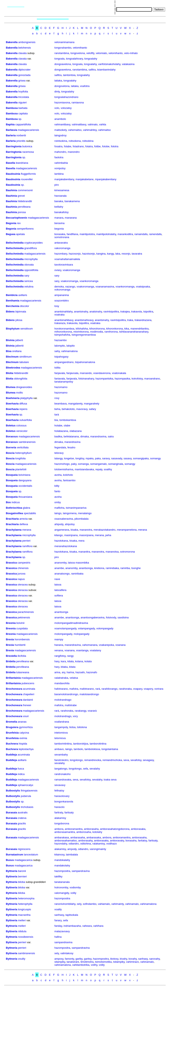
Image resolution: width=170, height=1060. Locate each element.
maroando (86, 373)
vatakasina (128, 64)
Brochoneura (14, 688)
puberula (26, 796)
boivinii (20, 622)
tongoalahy (90, 58)
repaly (98, 469)
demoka (59, 286)
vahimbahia (61, 162)
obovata (29, 264)
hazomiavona (62, 102)
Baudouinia (13, 173)
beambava (60, 403)
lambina (59, 173)
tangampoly (61, 727)
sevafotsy (136, 760)
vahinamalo (132, 903)
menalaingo (84, 513)
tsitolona (82, 727)
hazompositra (62, 870)
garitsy (87, 958)
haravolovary (61, 796)
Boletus (11, 425)
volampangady (86, 628)
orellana (16, 351)
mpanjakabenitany (106, 179)
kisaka (74, 529)
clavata (22, 53)
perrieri (26, 540)
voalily (58, 909)
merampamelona (127, 529)
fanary (58, 920)
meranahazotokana (65, 546)
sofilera (58, 595)
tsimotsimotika (103, 961)
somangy (155, 458)
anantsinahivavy (84, 320)
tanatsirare (73, 961)
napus (21, 579)
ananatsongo (62, 573)
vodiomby (75, 887)
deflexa (23, 524)
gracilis (22, 823)
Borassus (12, 436)
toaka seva (110, 779)
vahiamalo (104, 903)
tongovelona (77, 53)
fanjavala (59, 373)
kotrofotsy (137, 378)
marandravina (98, 436)
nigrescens (24, 849)
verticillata (23, 447)
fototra (114, 146)
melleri (22, 920)
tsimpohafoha (62, 334)
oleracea (23, 584)
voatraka (59, 314)
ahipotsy (70, 524)
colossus (21, 425)
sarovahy (154, 958)
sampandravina (81, 870)
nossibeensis (25, 936)
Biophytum (13, 328)
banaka (58, 201)
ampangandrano (64, 362)
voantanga (82, 650)
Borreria (11, 447)
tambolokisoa (92, 749)
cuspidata (22, 628)
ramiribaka (77, 573)
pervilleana (24, 206)
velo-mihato (131, 53)
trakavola (136, 311)
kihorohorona (97, 328)
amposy (59, 958)
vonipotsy (60, 168)
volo (56, 107)
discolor (24, 306)
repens (23, 409)
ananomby (60, 562)
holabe (58, 425)
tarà (56, 414)
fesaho (71, 447)
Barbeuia (11, 129)
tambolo (78, 749)
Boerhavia (12, 403)
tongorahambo (62, 47)
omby (57, 502)
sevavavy (59, 785)
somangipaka (141, 458)
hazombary (60, 253)
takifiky (58, 876)
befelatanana (71, 436)
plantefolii (20, 469)
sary (26, 275)
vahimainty (117, 903)
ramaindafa (141, 234)
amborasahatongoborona (114, 828)
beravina (59, 223)
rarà (97, 688)
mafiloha (59, 507)
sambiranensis (27, 441)
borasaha (130, 840)
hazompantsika (104, 378)
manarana (71, 217)
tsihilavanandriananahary (133, 331)
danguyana (24, 480)
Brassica (11, 562)
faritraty (58, 812)
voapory (148, 688)
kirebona (99, 568)
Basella (10, 162)
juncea (21, 573)
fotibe (97, 146)
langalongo (60, 768)
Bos (8, 502)
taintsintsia (69, 75)
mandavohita (61, 683)
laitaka (58, 80)
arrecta (23, 518)
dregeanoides (24, 387)
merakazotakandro (105, 529)
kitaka (64, 666)
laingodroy (60, 135)
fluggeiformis (28, 173)
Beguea (10, 234)
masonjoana (86, 535)
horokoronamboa (64, 328)
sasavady (116, 458)
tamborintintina (63, 743)
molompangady (63, 633)
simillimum (25, 356)
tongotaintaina (110, 749)
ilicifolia (22, 655)
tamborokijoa (80, 743)
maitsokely (60, 129)
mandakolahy (62, 865)
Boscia (10, 452)
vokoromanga (62, 289)
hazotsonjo (88, 253)
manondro (74, 151)
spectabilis (30, 513)
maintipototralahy (106, 234)
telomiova (60, 738)
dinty (57, 91)
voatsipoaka (143, 286)
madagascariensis (28, 129)
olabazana (75, 430)
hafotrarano (61, 688)
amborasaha (91, 828)
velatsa (74, 677)
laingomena (69, 513)
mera (81, 540)
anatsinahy (95, 311)
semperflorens (25, 228)
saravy (106, 458)
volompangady (105, 628)
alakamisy (60, 817)
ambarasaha (77, 837)
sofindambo (89, 903)
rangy (70, 655)
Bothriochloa (14, 507)
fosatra (58, 146)
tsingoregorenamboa (84, 334)
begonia (59, 228)
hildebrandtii (25, 201)
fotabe (67, 146)
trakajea (125, 311)
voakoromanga (71, 270)
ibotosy (114, 958)
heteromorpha (26, 898)
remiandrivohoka (112, 760)
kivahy (123, 958)
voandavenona (101, 373)
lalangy (58, 458)
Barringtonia (13, 146)
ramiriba (125, 568)
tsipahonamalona (85, 362)
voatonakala (119, 373)
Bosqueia (12, 474)
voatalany (95, 650)
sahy (57, 351)
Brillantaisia (13, 677)
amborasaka (138, 828)
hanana (58, 644)
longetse (69, 458)
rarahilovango (110, 688)
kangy (110, 253)
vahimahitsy (90, 129)
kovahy (133, 958)
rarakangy (80, 710)
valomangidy (61, 892)
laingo (58, 513)
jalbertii (19, 345)
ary (63, 672)
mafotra (73, 688)
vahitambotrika (80, 964)
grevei (21, 195)
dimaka (84, 436)
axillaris (22, 295)
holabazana (61, 430)
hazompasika (122, 378)
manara (58, 217)
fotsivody (111, 617)
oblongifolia (20, 378)
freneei (27, 705)
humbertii (20, 644)
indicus (16, 502)
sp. (20, 118)
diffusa (23, 403)
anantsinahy (81, 311)
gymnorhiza (26, 727)
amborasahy (85, 840)
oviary (57, 270)
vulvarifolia (25, 420)
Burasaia (11, 812)
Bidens (10, 311)
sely (79, 903)
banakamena (72, 201)
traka (130, 320)
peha (108, 535)
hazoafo (80, 672)
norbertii (21, 135)
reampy (58, 639)
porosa (22, 212)
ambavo (59, 749)
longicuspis (24, 909)
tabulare (24, 362)
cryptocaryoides (33, 242)
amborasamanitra (64, 831)
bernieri (22, 876)
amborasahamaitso (65, 840)
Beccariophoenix (16, 217)
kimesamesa (61, 190)
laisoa (57, 584)
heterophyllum (23, 452)
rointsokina (60, 140)
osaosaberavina (63, 518)
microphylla (31, 259)
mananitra (84, 551)
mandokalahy (62, 860)
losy (56, 306)
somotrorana (61, 237)
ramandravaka (62, 779)
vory (75, 716)
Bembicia (12, 295)
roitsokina (88, 140)
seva (126, 760)
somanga (83, 463)
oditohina (85, 843)
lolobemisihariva (63, 469)
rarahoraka (125, 688)
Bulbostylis (13, 790)
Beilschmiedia (14, 242)
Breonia (11, 622)
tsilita (57, 367)
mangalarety (75, 403)
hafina (58, 936)
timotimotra (87, 961)
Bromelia (11, 721)
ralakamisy (98, 843)
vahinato (93, 124)
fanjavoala (72, 373)
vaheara (87, 925)
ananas (22, 721)
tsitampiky (119, 961)
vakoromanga (62, 248)
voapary (137, 688)
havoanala (60, 195)
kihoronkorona (114, 328)
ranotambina (61, 53)
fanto (57, 491)
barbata (22, 107)
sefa (85, 768)
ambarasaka (93, 837)
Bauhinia (11, 190)
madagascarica (23, 860)
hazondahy (60, 843)
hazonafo (91, 672)
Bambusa (12, 107)
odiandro (74, 843)
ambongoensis (26, 42)
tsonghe (136, 568)
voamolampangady (65, 628)
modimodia (96, 331)
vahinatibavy (79, 124)
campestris (24, 562)
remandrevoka (92, 760)
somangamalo (98, 463)
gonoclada (24, 75)
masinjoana (71, 535)
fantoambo (69, 480)
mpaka (90, 458)
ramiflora (27, 546)
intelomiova (61, 732)
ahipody (59, 524)
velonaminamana (64, 42)
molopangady (81, 633)
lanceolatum (31, 854)
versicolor (22, 430)
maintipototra (87, 234)
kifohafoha (82, 328)
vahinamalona (69, 351)
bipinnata (20, 311)
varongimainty (98, 849)
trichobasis (27, 807)
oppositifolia (31, 270)
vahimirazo (132, 961)
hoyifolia (23, 91)
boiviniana (24, 474)
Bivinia (10, 340)
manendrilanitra (140, 328)
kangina (101, 253)
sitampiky (59, 961)
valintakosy (66, 953)
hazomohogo (62, 463)
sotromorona (127, 551)
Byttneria (11, 870)
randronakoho (62, 774)
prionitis (21, 140)
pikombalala (81, 518)
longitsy (79, 458)
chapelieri (28, 694)
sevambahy (61, 754)
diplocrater (24, 69)
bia (56, 420)
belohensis (24, 47)
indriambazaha (72, 925)
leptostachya (26, 749)
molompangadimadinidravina (71, 622)
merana (26, 529)
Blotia (9, 373)
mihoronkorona (63, 331)
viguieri (22, 102)
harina (70, 672)
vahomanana (89, 644)
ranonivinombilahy (64, 903)
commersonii (25, 190)
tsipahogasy (61, 356)
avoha (58, 474)
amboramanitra (73, 828)
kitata (70, 661)
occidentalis (25, 485)
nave (57, 579)
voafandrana (61, 721)
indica (21, 774)
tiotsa (72, 727)
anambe (59, 568)
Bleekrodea (13, 367)
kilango (58, 535)
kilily (57, 485)
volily (73, 892)
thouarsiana (25, 496)
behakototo (68, 409)
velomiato (101, 53)
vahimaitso (104, 129)
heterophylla (25, 903)
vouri (26, 716)
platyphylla (26, 398)
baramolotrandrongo (66, 694)
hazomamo (60, 387)
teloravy (59, 452)
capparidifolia (23, 124)
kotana (79, 661)
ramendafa (155, 234)
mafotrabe (71, 705)
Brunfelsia (12, 732)
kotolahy (97, 831)
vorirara (158, 688)
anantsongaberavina (92, 617)
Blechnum (12, 356)
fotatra (89, 146)
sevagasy (148, 760)
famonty (69, 958)
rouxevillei (27, 179)
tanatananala (62, 881)
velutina (28, 286)
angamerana (61, 529)
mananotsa (112, 551)
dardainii (28, 699)
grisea (21, 80)
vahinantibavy (62, 124)
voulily (21, 958)
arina (57, 672)
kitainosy (59, 854)
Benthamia (12, 300)
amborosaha (83, 831)
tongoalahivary (74, 58)
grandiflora (30, 248)
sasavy (127, 458)
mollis (19, 392)
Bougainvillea (14, 513)
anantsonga (86, 568)
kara (63, 661)
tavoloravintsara (63, 264)
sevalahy (59, 763)
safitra (92, 69)
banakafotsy (61, 212)
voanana (120, 644)
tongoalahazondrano (66, 97)
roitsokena (75, 140)
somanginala (115, 463)
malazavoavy (62, 931)
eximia (23, 738)
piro (56, 184)
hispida (23, 743)
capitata (23, 113)
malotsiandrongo (89, 694)
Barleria (11, 135)
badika (58, 436)
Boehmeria (12, 398)
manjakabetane (84, 179)
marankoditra (125, 234)
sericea (28, 281)
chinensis (23, 568)
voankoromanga (89, 281)
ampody (71, 849)
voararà (92, 710)
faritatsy (142, 840)
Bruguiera (12, 727)
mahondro (60, 151)
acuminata (29, 688)
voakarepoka (106, 644)
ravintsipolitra (111, 311)
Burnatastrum (14, 854)
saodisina (123, 617)
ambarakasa (61, 837)
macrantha (24, 914)
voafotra (84, 86)
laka (117, 253)
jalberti (19, 340)
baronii (22, 870)
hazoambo (60, 340)
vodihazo (111, 843)
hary (56, 661)
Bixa (8, 351)
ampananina (61, 295)
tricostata (23, 97)
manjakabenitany (64, 179)
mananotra (86, 529)
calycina (24, 732)
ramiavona (77, 102)
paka (98, 458)
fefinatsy (59, 790)
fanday (58, 925)
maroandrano (152, 378)
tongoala (59, 58)
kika (126, 328)
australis (23, 812)
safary (92, 409)
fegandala (60, 447)
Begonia (11, 223)
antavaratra (61, 242)
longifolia (20, 458)
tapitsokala (71, 914)
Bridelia (11, 661)
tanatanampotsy (63, 381)
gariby (78, 958)
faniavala (59, 378)
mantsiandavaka (84, 469)
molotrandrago (62, 699)
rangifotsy (60, 655)
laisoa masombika (78, 562)
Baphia (10, 124)
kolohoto (68, 474)
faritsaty (69, 812)
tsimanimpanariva (76, 507)
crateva (22, 817)
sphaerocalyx (25, 785)
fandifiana (72, 234)
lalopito (70, 345)
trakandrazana (143, 320)
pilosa (18, 320)
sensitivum (26, 328)
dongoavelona (62, 64)
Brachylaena (13, 529)
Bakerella (12, 42)
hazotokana (61, 540)
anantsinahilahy (63, 311)
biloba (21, 881)
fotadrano (78, 146)
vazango (70, 286)
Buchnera (12, 743)
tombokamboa (67, 420)
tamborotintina (98, 743)
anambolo (60, 118)
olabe (67, 425)
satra (111, 436)
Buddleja (11, 754)
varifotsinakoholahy (109, 64)
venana (58, 650)
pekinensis (24, 617)
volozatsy (66, 107)
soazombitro (61, 300)
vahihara (98, 925)
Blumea (10, 387)
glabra (26, 507)
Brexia (10, 639)
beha (57, 409)
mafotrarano (87, 688)
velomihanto (80, 47)
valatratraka (61, 677)
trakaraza (59, 323)
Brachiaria (12, 518)
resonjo (126, 253)
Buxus (10, 860)
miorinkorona (81, 331)
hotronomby (61, 887)
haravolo (59, 807)
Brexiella (11, 655)
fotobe (105, 146)
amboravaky (117, 840)
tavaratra (137, 253)
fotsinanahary (86, 378)
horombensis (22, 639)
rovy (57, 398)
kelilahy (58, 206)
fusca (21, 768)
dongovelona (61, 86)
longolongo (76, 760)
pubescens (27, 683)
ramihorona (111, 331)
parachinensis (26, 611)
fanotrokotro (61, 760)
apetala (20, 234)
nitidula (22, 931)
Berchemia (12, 306)
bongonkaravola (63, 801)
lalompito (59, 345)
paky (73, 463)
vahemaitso (74, 129)
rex (19, 223)
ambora (58, 828)
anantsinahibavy (63, 320)
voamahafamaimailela (67, 259)
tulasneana (22, 672)
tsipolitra (148, 311)
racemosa (28, 151)
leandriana (22, 162)
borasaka (59, 234)
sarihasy (59, 914)
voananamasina (105, 286)
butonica (27, 146)
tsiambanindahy (106, 69)
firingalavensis (29, 790)
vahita (102, 124)
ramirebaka (112, 568)
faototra (58, 157)
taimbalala (72, 854)
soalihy (108, 469)
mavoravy (81, 409)
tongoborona (61, 823)
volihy (94, 964)
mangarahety (91, 403)
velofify (90, 53)
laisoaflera (60, 590)
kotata (87, 661)
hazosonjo (75, 253)
